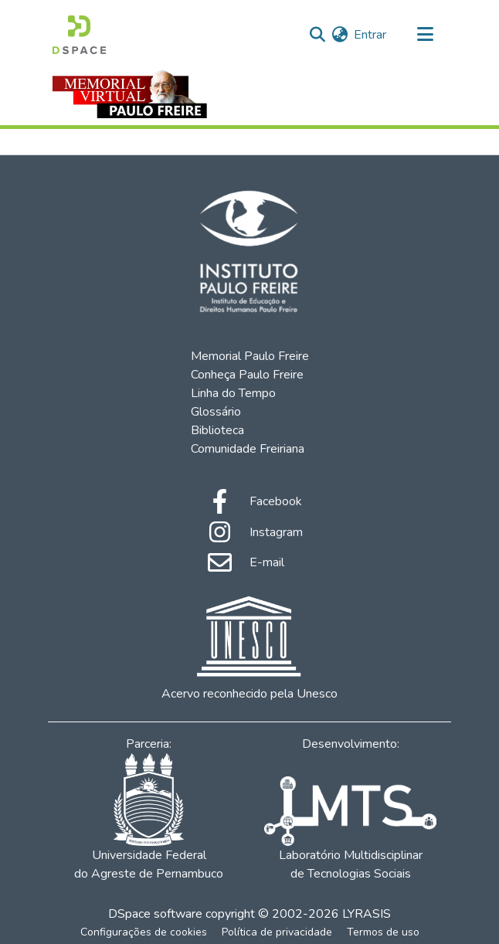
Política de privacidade (277, 932)
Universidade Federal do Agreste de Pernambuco (148, 817)
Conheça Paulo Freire (247, 374)
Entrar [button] (371, 34)
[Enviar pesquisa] (317, 34)
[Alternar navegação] (424, 34)
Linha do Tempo (233, 393)
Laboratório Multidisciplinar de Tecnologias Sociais (350, 829)
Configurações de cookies (143, 932)
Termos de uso (383, 932)
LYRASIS (366, 913)
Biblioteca (217, 430)
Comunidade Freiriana (247, 448)
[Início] (79, 34)
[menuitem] (339, 34)
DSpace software (155, 913)
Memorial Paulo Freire (250, 356)
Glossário (216, 411)
